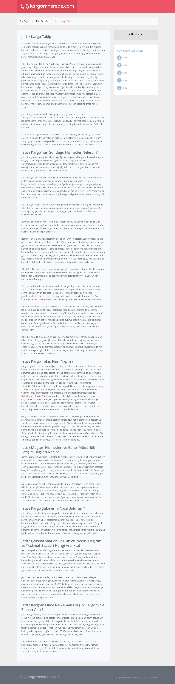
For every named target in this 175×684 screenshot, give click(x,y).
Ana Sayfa (24, 21)
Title (125, 57)
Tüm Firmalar (42, 21)
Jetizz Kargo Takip (63, 21)
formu (42, 299)
